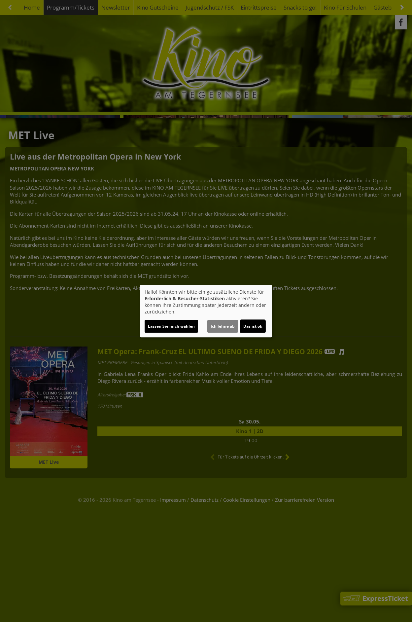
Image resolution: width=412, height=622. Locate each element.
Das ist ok (252, 326)
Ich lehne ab (223, 326)
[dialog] (206, 311)
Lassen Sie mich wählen (171, 326)
